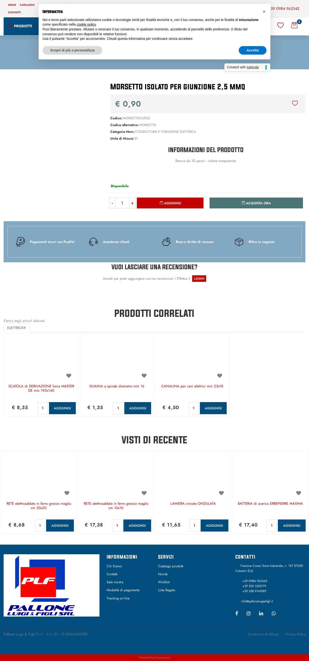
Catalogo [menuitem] (27, 5)
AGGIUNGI (62, 408)
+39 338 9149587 (254, 591)
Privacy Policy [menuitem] (296, 634)
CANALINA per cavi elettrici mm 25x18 (192, 386)
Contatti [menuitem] (14, 12)
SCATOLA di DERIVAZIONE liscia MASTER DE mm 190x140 (41, 388)
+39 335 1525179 (254, 586)
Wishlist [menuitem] (163, 582)
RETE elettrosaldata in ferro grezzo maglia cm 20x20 (39, 506)
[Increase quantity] (132, 203)
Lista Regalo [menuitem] (166, 590)
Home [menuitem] (12, 5)
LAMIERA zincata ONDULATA (193, 503)
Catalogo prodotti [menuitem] (170, 566)
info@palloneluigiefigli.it (257, 601)
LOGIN (199, 278)
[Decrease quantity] (112, 203)
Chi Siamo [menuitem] (114, 566)
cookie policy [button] (86, 24)
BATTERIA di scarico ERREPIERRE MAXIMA (270, 503)
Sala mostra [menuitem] (115, 582)
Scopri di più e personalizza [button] (72, 50)
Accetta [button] (252, 50)
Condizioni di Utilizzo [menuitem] (263, 634)
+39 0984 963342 (283, 8)
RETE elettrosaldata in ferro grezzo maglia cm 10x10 (116, 506)
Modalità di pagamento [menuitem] (123, 590)
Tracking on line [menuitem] (118, 598)
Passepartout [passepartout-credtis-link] (162, 657)
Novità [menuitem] (163, 574)
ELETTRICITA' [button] (16, 327)
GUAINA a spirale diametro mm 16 (116, 386)
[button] (51, 127)
